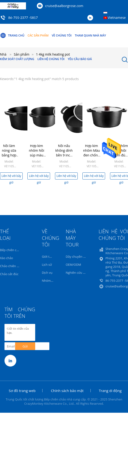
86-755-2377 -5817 (23, 18)
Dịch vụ (47, 272)
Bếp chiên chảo (11, 250)
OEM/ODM (73, 264)
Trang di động (110, 390)
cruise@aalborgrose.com (64, 6)
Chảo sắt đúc (9, 274)
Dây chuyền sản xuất (80, 256)
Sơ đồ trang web (22, 390)
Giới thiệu (49, 256)
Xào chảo (6, 258)
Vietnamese (117, 17)
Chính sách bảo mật (67, 390)
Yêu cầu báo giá (80, 59)
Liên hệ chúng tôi (50, 59)
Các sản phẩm (38, 35)
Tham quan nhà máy (90, 35)
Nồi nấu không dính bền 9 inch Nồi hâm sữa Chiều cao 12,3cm (64, 157)
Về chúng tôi (62, 35)
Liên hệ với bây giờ (11, 177)
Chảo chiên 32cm (12, 266)
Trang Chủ (12, 35)
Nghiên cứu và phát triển (83, 272)
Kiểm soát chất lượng (17, 59)
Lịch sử (47, 264)
